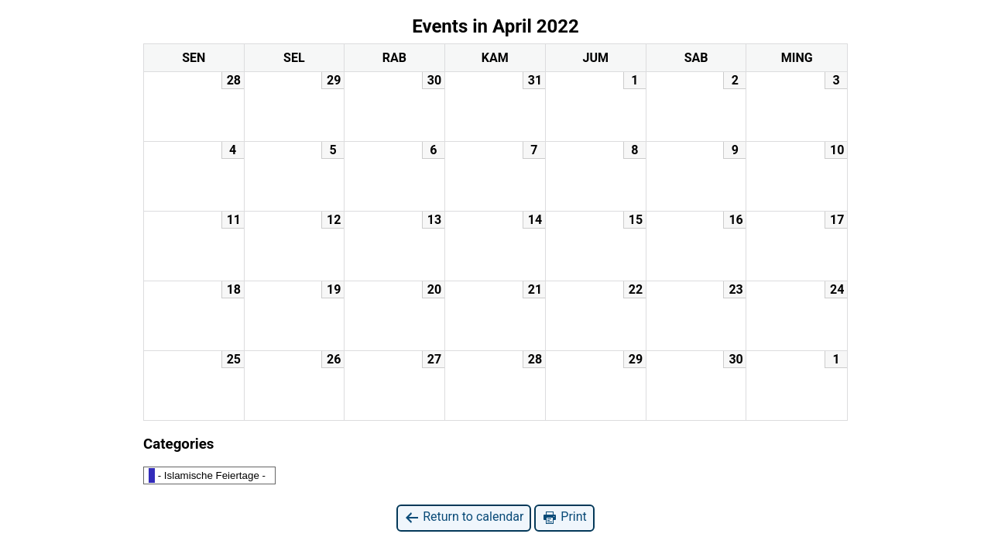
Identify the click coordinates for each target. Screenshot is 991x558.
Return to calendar (463, 517)
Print (564, 517)
